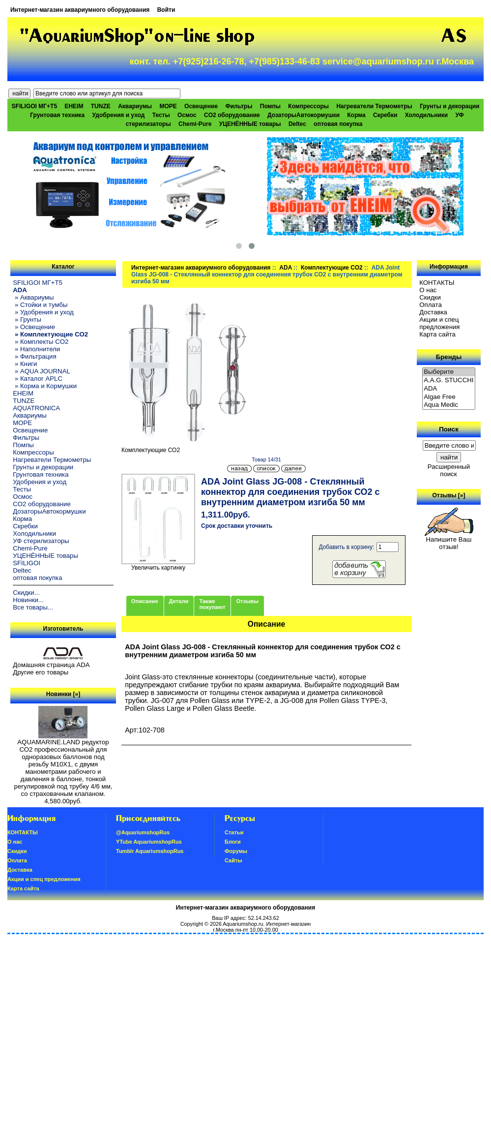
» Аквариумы (33, 297)
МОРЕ (167, 106)
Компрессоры (308, 106)
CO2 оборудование (232, 115)
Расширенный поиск (449, 470)
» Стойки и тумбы (40, 304)
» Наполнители (36, 349)
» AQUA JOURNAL (41, 371)
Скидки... (26, 592)
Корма (356, 115)
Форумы (236, 851)
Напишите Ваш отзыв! (449, 540)
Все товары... (33, 607)
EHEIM (73, 106)
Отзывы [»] (448, 495)
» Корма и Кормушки (45, 386)
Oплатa (430, 304)
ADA (285, 267)
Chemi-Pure (194, 124)
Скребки (385, 115)
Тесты (161, 115)
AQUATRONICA (36, 408)
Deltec (297, 124)
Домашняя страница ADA (51, 665)
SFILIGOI (26, 563)
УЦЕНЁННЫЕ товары (250, 124)
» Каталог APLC (37, 378)
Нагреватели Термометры (374, 106)
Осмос (187, 115)
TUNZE (101, 106)
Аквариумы (135, 106)
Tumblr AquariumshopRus (150, 851)
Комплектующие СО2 (332, 267)
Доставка (433, 312)
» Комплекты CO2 (40, 341)
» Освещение (34, 327)
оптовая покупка (338, 124)
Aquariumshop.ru (243, 924)
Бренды (449, 357)
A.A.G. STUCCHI (449, 380)
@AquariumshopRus (143, 832)
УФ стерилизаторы (41, 541)
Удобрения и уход (118, 115)
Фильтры (238, 106)
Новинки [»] (63, 694)
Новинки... (28, 600)
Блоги (233, 842)
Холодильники (426, 115)
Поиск (449, 429)
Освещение (201, 106)
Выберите (449, 372)
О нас (427, 290)
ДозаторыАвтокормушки (303, 115)
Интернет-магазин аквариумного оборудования (79, 9)
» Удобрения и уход (43, 312)
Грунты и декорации (449, 106)
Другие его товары (40, 672)
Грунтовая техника (57, 115)
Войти (166, 9)
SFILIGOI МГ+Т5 (34, 106)
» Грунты (27, 319)
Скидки (430, 297)
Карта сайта (437, 334)
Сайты (233, 860)
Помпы (270, 106)
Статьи (234, 832)
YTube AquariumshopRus (149, 842)
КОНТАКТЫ (436, 282)
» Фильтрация (34, 356)
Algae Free (449, 397)
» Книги (25, 363)
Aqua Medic (449, 405)
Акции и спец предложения (439, 323)
